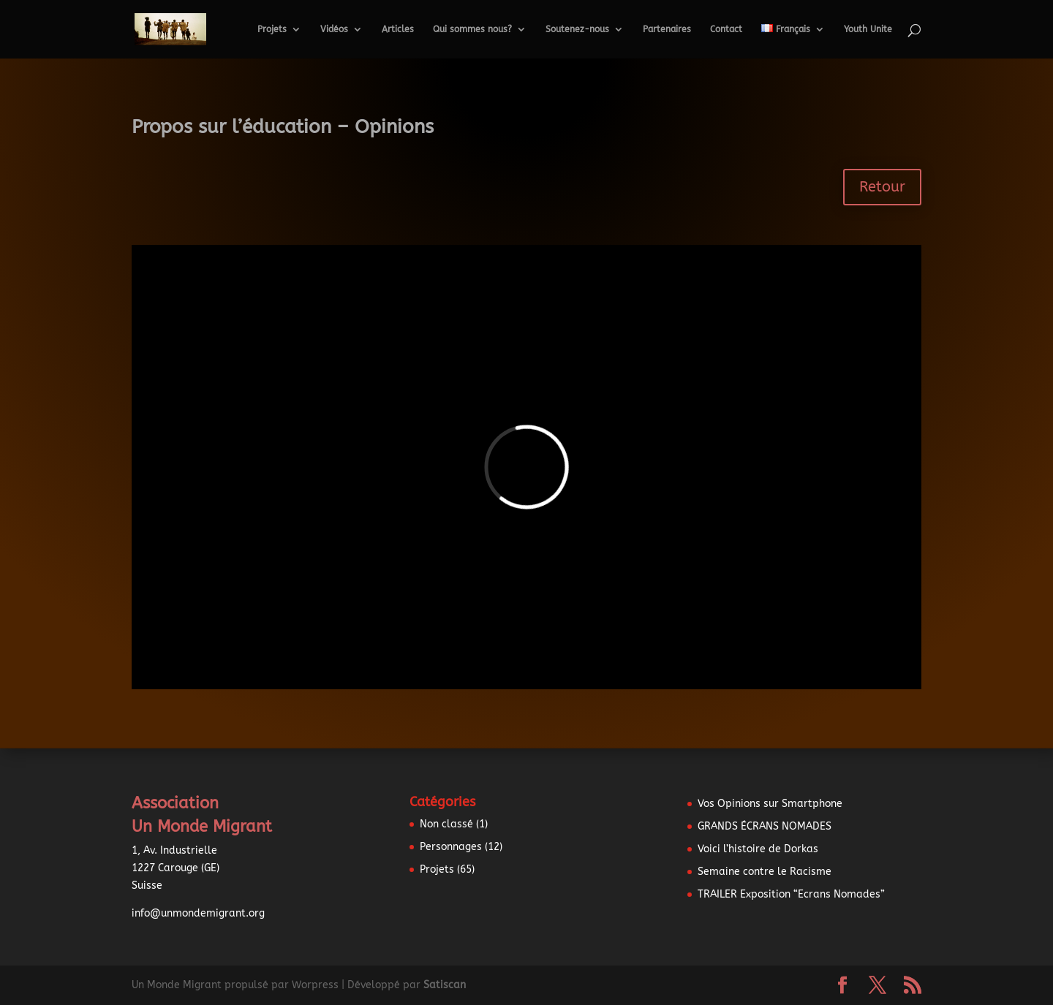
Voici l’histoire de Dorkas (758, 849)
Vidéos (334, 29)
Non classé (446, 824)
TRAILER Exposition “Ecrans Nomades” (791, 894)
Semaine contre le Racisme (764, 871)
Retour (882, 186)
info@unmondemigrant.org (198, 913)
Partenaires (667, 29)
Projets (272, 29)
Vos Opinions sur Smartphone (770, 803)
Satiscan (444, 985)
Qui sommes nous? (472, 29)
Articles (398, 29)
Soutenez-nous (577, 29)
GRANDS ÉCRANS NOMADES (764, 826)
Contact (726, 29)
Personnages (451, 847)
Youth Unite (868, 29)
